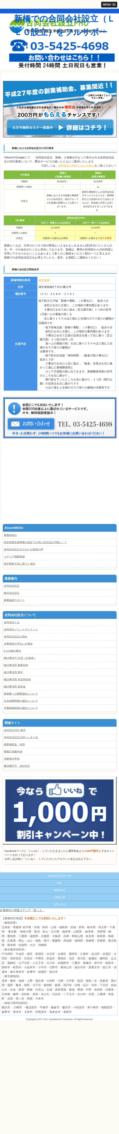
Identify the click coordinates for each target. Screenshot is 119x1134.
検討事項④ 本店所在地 (17, 679)
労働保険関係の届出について (21, 708)
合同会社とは (12, 622)
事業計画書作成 (13, 751)
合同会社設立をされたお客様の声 (23, 549)
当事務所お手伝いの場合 (18, 643)
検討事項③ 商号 (13, 672)
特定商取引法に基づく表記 (19, 563)
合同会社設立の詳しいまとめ (21, 737)
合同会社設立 (12, 585)
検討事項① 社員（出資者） (20, 657)
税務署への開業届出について (21, 693)
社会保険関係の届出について (21, 700)
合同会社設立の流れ (15, 636)
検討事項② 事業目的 (16, 665)
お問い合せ (59, 904)
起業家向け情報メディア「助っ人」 (22, 910)
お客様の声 (59, 897)
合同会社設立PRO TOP (59, 876)
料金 (59, 883)
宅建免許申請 (12, 758)
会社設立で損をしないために (76, 165)
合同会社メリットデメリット (21, 629)
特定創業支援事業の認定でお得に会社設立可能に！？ (35, 542)
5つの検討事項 (12, 650)
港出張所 (44, 280)
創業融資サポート (14, 600)
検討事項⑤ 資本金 (15, 686)
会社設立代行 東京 (15, 730)
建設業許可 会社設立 (17, 765)
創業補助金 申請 (14, 744)
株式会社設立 (12, 592)
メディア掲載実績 (14, 556)
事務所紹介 (10, 535)
